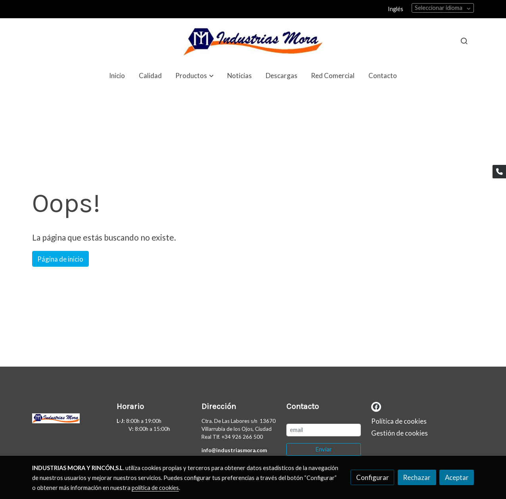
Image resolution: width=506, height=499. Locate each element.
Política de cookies (399, 421)
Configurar (372, 477)
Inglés (395, 9)
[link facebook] (376, 406)
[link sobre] (69, 420)
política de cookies (155, 487)
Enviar (323, 449)
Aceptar (457, 477)
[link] (253, 41)
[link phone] (499, 171)
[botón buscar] (464, 41)
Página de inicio (60, 259)
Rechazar (417, 477)
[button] (194, 75)
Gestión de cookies (399, 433)
